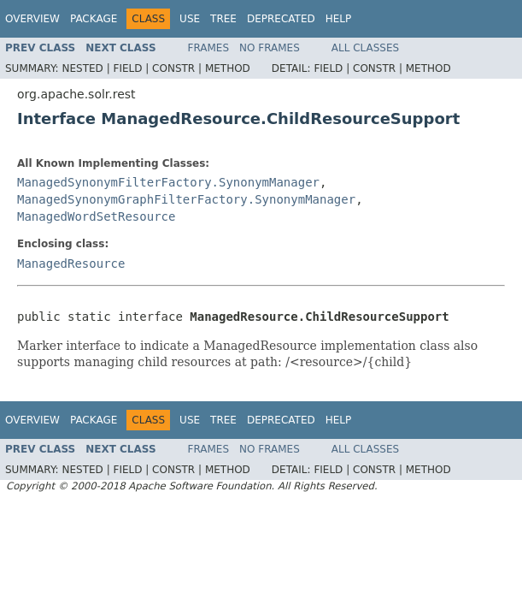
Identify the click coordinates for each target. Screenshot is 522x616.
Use (189, 19)
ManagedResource (71, 263)
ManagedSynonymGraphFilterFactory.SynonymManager (186, 199)
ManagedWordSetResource (96, 216)
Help (339, 19)
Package (93, 19)
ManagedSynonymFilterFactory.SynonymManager (168, 182)
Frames (209, 48)
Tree (223, 19)
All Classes (365, 48)
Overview (32, 19)
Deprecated (281, 19)
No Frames (269, 48)
